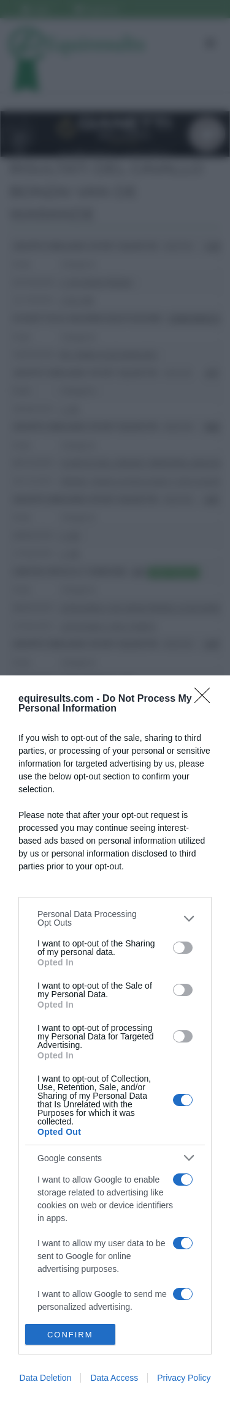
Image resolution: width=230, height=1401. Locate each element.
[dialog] (115, 1038)
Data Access (114, 1378)
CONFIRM (70, 1334)
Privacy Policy (183, 1378)
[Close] (206, 699)
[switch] (183, 948)
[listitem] (115, 918)
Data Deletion (46, 1378)
